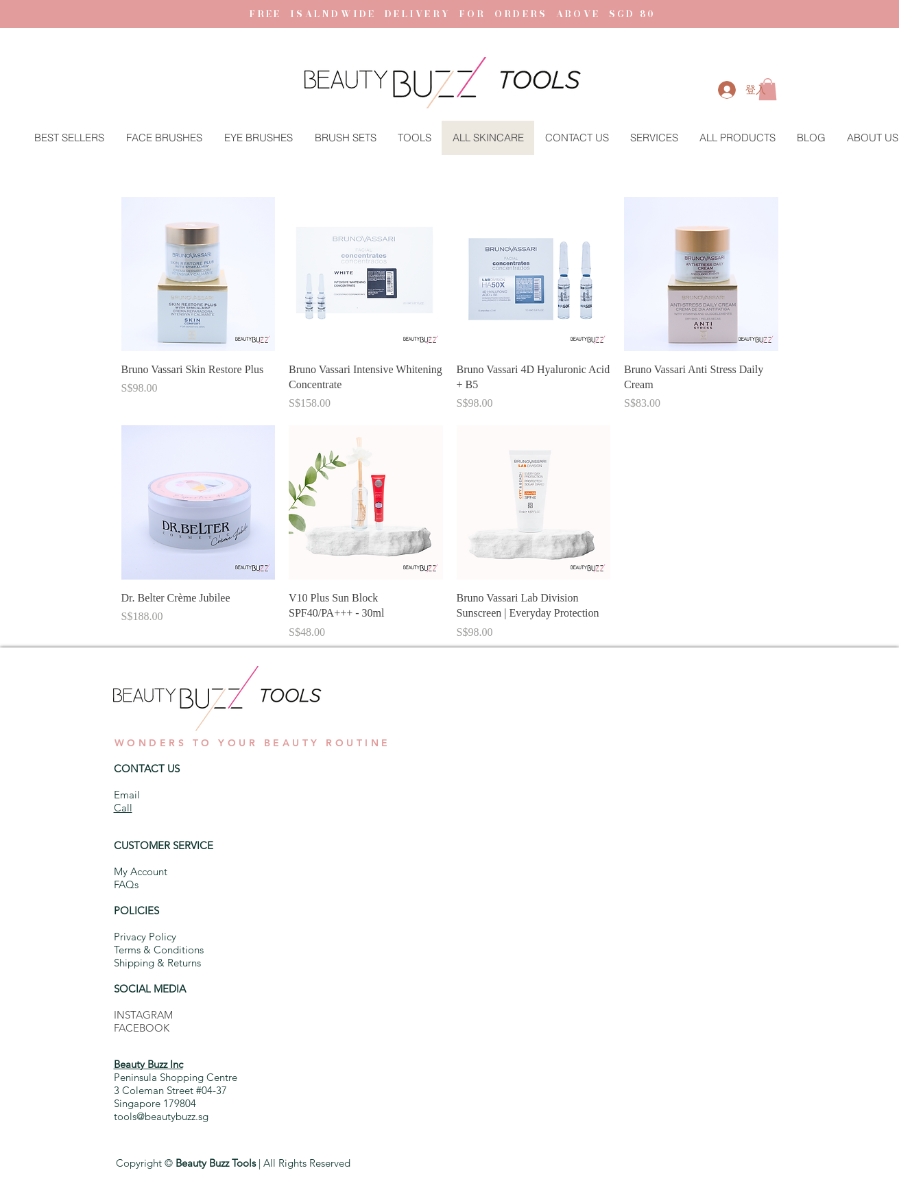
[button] (667, 92)
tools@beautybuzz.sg (161, 1116)
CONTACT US (147, 768)
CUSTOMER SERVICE (163, 845)
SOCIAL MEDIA (150, 988)
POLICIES (136, 910)
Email (127, 794)
